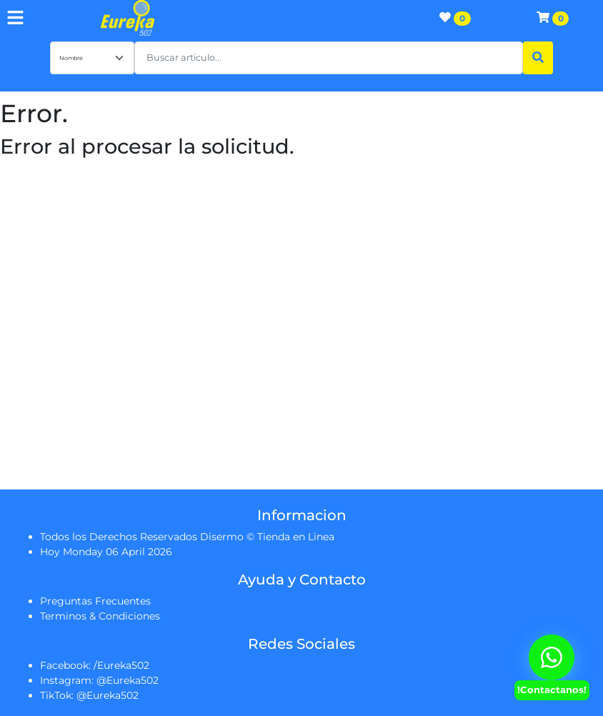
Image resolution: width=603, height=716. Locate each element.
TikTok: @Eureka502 (89, 695)
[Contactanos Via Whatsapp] (551, 657)
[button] (328, 57)
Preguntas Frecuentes (95, 601)
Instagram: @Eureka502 (99, 680)
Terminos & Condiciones (100, 616)
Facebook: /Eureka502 (94, 665)
